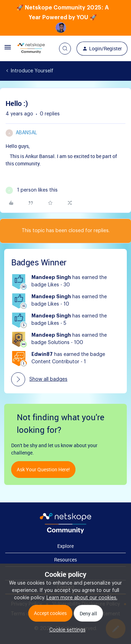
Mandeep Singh (51, 277)
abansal (26, 132)
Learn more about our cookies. (81, 597)
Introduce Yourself (31, 71)
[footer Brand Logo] (65, 532)
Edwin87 (42, 354)
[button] (7, 50)
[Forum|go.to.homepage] (31, 48)
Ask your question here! (43, 469)
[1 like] (32, 190)
